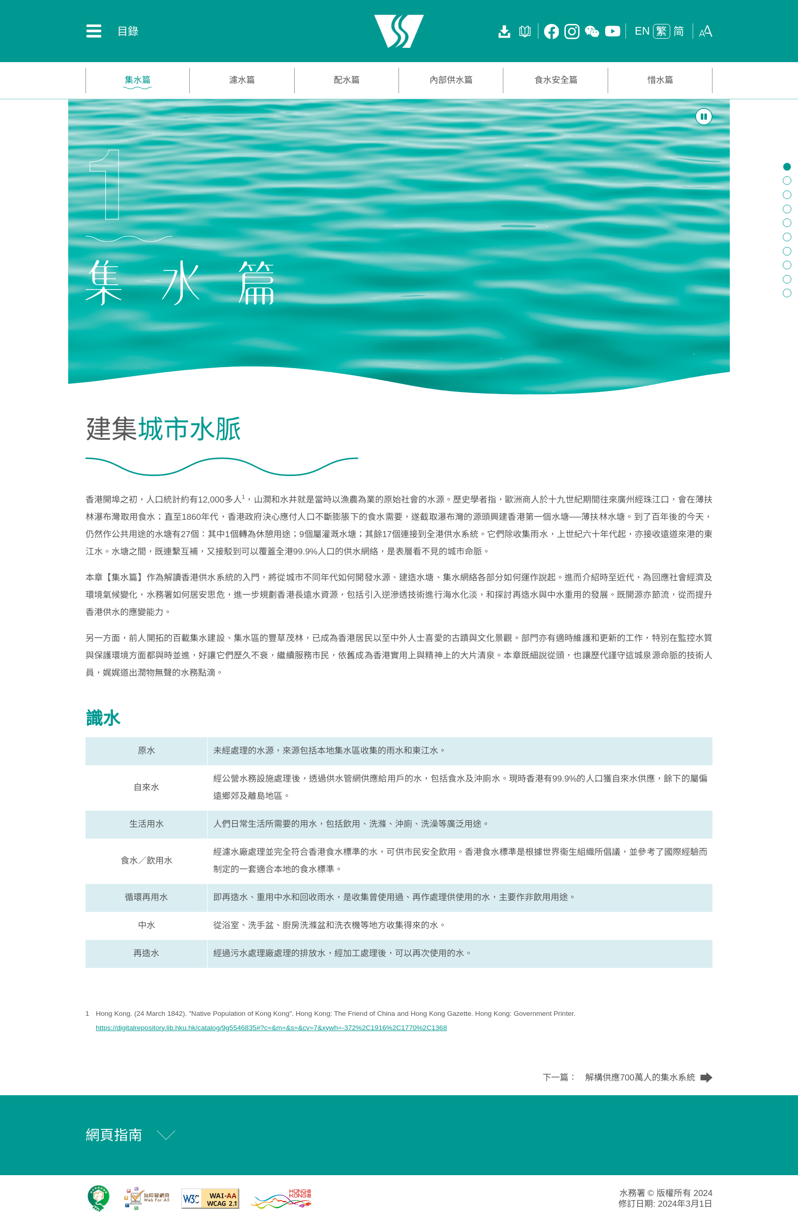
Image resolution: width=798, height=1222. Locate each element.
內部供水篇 (451, 80)
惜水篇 (660, 80)
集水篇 (138, 80)
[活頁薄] (525, 31)
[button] (706, 30)
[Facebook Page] (551, 31)
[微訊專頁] (592, 31)
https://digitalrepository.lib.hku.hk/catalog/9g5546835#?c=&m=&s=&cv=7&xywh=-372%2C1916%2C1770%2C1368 (271, 1028)
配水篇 (347, 80)
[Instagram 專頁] (572, 31)
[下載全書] (504, 31)
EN (642, 31)
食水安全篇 (556, 80)
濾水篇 (242, 80)
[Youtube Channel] (612, 31)
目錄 (127, 31)
